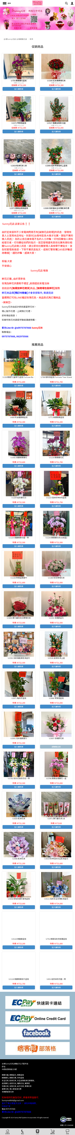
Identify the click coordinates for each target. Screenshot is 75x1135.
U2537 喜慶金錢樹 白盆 (56, 123)
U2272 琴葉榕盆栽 (18, 123)
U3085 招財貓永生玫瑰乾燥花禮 (56, 208)
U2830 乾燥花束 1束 (19, 165)
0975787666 (10, 1109)
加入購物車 (18, 89)
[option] (37, 18)
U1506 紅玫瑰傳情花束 (56, 80)
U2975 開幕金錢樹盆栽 (19, 208)
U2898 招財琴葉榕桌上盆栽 (56, 165)
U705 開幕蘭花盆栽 (19, 80)
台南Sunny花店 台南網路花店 (15, 39)
